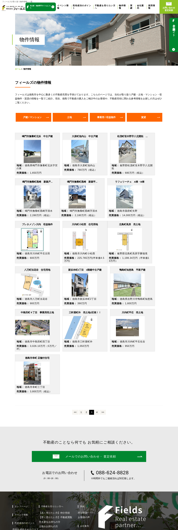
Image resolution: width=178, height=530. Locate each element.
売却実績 (82, 447)
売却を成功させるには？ (25, 464)
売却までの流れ (20, 468)
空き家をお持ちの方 (49, 456)
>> (102, 346)
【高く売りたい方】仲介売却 (54, 447)
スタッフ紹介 (85, 475)
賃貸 (143, 117)
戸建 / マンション (32, 117)
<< (75, 346)
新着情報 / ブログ (89, 484)
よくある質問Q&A (22, 472)
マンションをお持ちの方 (52, 469)
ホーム (18, 69)
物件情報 (45, 478)
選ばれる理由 (85, 466)
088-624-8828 (112, 407)
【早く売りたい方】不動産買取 (55, 451)
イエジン (151, 490)
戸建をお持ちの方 (48, 465)
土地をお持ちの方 (48, 460)
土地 (69, 117)
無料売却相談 (19, 477)
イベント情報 (21, 449)
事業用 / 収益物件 (106, 117)
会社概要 (82, 471)
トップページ (21, 441)
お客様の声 (84, 451)
